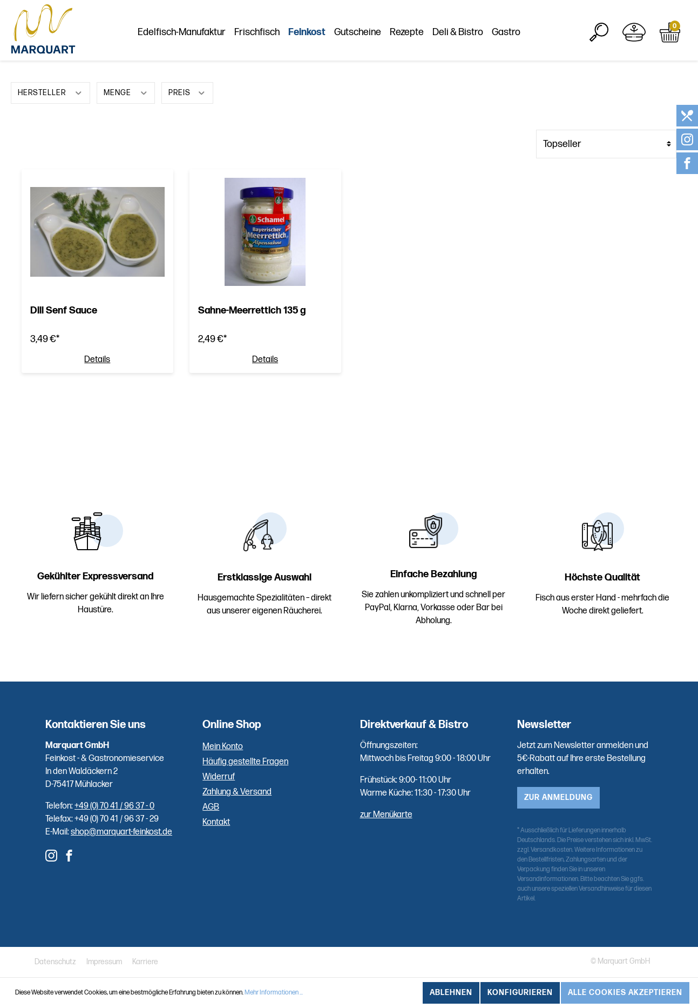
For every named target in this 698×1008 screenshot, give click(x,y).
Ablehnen (451, 992)
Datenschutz (55, 961)
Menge (126, 91)
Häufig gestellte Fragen (245, 762)
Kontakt (216, 822)
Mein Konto (222, 747)
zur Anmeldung (558, 797)
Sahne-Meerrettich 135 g (252, 310)
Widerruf (218, 777)
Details (97, 360)
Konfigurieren (520, 992)
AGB (210, 807)
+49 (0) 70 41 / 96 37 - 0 (114, 806)
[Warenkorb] (670, 32)
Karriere (145, 961)
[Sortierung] (606, 144)
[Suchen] (598, 32)
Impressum (104, 961)
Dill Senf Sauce (63, 310)
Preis (187, 91)
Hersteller (50, 91)
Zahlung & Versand (237, 792)
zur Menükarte (386, 815)
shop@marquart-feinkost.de (121, 832)
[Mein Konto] (634, 32)
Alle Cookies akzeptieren (625, 992)
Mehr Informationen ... (274, 993)
